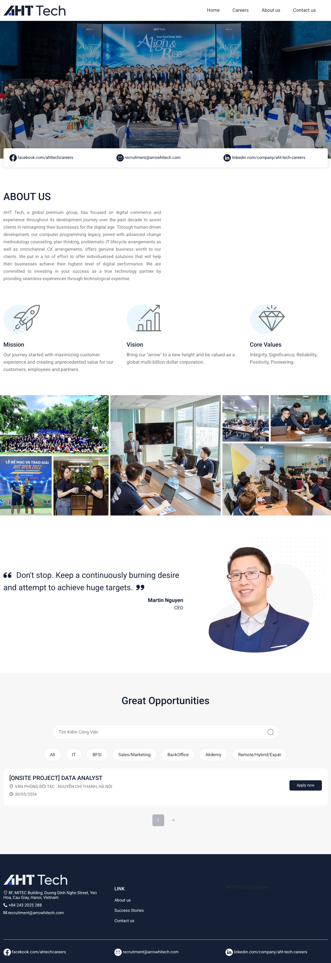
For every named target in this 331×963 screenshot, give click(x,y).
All (52, 754)
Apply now (305, 785)
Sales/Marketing (134, 754)
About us (270, 10)
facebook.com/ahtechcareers (35, 952)
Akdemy (213, 754)
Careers (241, 10)
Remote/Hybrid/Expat (259, 754)
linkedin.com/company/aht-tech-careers (264, 157)
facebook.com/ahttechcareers (41, 157)
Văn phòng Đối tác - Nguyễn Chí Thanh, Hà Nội (63, 786)
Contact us (304, 10)
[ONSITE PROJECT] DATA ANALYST (56, 777)
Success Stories (129, 910)
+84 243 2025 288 (25, 905)
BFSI (97, 754)
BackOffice (178, 754)
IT (74, 754)
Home (213, 10)
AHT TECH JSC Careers (247, 887)
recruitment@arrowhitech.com (148, 157)
